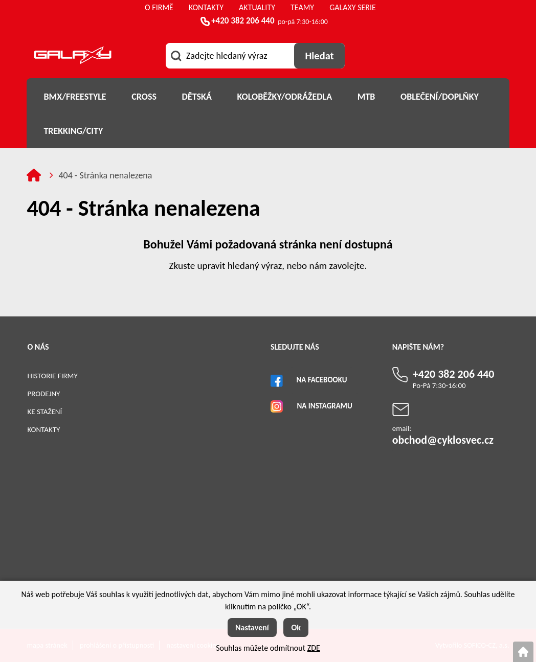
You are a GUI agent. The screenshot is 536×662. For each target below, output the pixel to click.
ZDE (313, 648)
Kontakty (43, 429)
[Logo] (73, 57)
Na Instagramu (324, 405)
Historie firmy (52, 375)
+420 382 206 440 (242, 20)
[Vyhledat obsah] (319, 56)
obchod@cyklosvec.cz (443, 440)
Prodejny (43, 393)
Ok (296, 627)
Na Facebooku (321, 379)
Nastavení (252, 627)
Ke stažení (44, 411)
